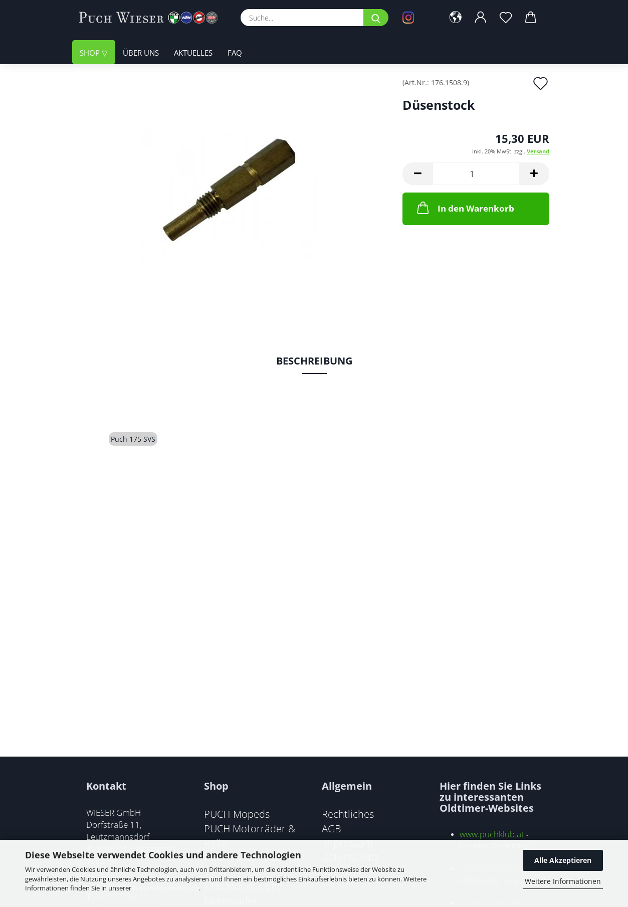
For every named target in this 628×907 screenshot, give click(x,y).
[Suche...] (375, 17)
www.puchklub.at (492, 834)
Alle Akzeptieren (562, 860)
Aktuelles (193, 53)
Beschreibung (314, 361)
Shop (91, 53)
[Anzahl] (476, 173)
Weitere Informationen (563, 881)
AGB (331, 828)
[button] (455, 17)
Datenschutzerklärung (166, 887)
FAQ (235, 53)
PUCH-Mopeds (237, 814)
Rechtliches (348, 814)
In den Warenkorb (464, 208)
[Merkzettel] (505, 17)
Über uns (141, 53)
